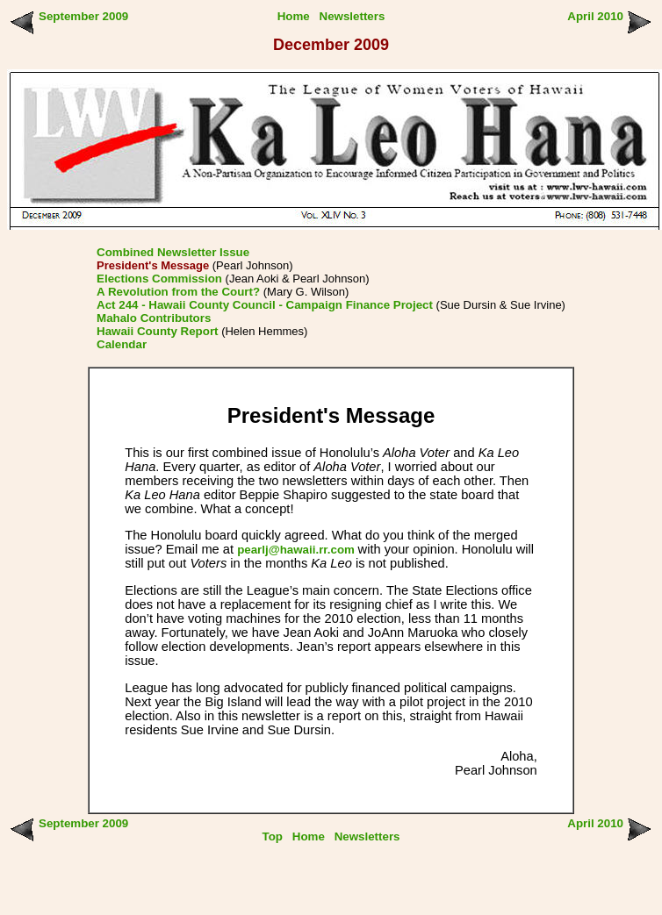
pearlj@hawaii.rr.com (297, 549)
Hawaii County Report (157, 331)
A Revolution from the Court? (178, 291)
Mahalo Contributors (154, 318)
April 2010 (595, 16)
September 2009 (83, 16)
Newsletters (352, 16)
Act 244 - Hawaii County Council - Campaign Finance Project (265, 304)
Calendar (122, 344)
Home (293, 16)
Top (273, 836)
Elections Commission (159, 278)
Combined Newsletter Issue (173, 252)
